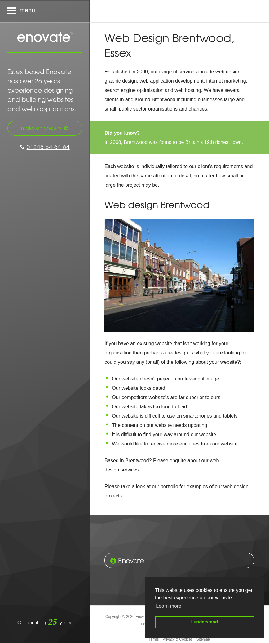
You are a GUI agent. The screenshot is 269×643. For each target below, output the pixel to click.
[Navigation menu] (45, 11)
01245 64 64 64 (45, 146)
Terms (154, 639)
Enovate (45, 37)
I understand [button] (204, 621)
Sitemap (203, 639)
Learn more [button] (168, 606)
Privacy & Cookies (177, 639)
